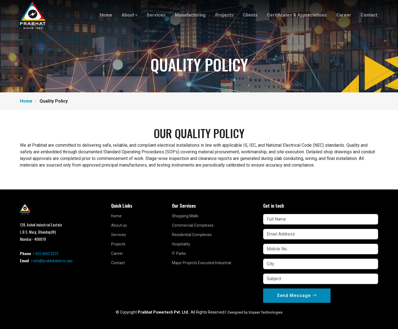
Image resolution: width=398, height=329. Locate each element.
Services (156, 15)
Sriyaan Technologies (265, 312)
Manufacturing (191, 15)
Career (343, 15)
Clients (250, 15)
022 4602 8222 (46, 253)
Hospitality (181, 244)
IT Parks (179, 253)
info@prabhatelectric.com (52, 260)
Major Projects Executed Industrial (201, 263)
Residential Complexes (192, 235)
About (128, 15)
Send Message (297, 295)
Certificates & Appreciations (297, 15)
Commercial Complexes (193, 225)
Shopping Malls (185, 216)
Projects (225, 15)
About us (119, 225)
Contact (369, 15)
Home (106, 15)
